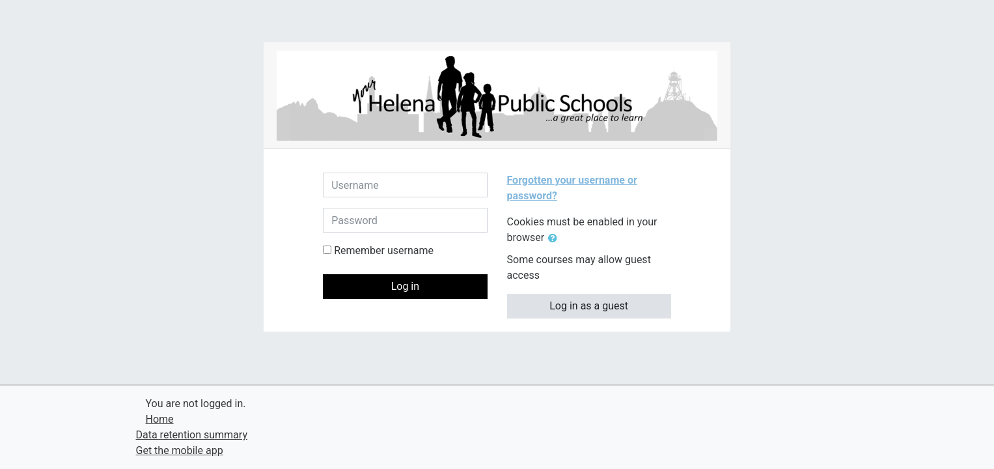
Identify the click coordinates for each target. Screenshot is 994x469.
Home (160, 419)
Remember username (384, 250)
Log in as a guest (588, 306)
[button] (555, 238)
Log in (405, 286)
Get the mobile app (179, 450)
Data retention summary (191, 435)
